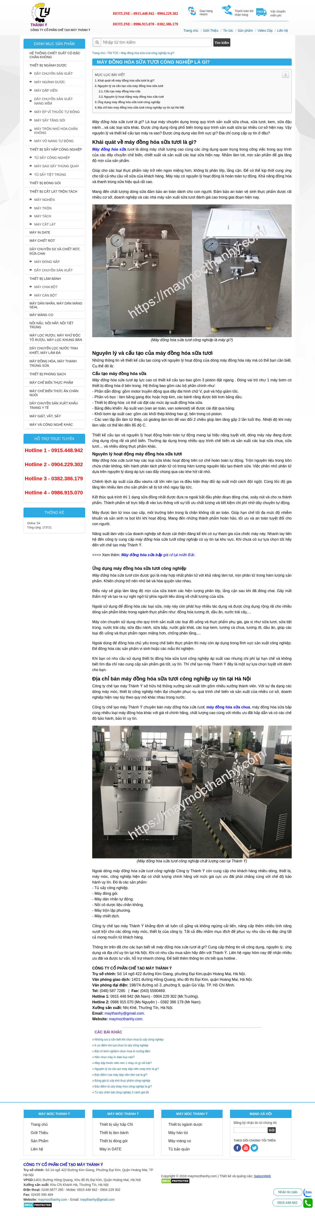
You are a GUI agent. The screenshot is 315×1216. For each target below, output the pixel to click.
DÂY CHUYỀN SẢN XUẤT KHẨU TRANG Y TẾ (54, 405)
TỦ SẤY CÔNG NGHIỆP (52, 158)
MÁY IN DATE (40, 232)
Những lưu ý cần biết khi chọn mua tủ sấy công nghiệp (129, 1039)
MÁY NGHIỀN (44, 200)
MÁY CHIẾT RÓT (42, 240)
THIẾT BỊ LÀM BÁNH (45, 279)
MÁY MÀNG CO (41, 315)
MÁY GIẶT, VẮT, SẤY (45, 416)
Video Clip (265, 30)
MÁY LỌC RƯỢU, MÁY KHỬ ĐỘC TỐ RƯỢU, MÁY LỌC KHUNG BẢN (56, 337)
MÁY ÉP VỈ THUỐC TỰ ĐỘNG (57, 112)
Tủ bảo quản (179, 1149)
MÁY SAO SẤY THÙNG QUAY (56, 166)
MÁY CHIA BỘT (46, 287)
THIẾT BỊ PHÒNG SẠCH (48, 374)
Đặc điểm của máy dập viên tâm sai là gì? (121, 1074)
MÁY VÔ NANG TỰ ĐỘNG (54, 141)
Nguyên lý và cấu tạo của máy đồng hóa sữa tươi (130, 86)
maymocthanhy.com (52, 1199)
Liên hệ (282, 30)
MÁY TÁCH (42, 216)
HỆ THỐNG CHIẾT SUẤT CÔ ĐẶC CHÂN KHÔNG (55, 55)
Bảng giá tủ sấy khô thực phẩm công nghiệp (122, 1080)
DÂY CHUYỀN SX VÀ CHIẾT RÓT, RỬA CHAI (55, 251)
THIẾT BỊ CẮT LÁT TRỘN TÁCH (53, 191)
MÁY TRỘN (43, 208)
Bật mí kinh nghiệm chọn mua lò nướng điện (123, 1051)
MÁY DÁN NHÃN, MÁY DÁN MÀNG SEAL (56, 305)
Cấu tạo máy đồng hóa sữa (122, 91)
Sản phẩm (245, 30)
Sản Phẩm (39, 1141)
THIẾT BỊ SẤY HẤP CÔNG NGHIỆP (56, 149)
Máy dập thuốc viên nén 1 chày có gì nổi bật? (123, 1063)
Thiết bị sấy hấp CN (116, 1124)
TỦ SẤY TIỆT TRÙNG (50, 174)
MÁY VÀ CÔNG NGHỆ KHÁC (51, 424)
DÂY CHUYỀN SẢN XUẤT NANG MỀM (53, 101)
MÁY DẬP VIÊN (46, 90)
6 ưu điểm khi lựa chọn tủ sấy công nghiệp (121, 1045)
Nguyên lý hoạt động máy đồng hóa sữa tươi (134, 96)
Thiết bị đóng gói (114, 1141)
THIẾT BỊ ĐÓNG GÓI (45, 183)
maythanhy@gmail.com (97, 1199)
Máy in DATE (110, 1149)
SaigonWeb (262, 1176)
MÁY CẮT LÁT (45, 224)
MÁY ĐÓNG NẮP (47, 262)
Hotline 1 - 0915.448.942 (54, 450)
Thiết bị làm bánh (114, 1133)
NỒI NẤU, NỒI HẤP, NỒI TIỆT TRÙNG (52, 325)
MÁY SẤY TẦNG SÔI (49, 120)
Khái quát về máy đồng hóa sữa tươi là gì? (126, 80)
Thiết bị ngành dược (185, 1124)
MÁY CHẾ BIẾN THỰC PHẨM (51, 382)
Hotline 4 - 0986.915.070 (54, 493)
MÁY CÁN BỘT (45, 295)
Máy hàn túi (178, 1133)
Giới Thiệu (211, 30)
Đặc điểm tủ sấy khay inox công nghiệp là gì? (123, 1086)
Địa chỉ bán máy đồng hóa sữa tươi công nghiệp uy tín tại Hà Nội (141, 107)
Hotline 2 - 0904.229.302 (54, 464)
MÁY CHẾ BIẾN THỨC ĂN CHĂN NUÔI (54, 393)
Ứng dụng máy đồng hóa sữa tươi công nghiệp (129, 102)
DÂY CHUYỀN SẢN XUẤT (53, 73)
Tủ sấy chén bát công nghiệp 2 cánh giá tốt (122, 1092)
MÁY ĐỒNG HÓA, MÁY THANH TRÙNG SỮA (53, 363)
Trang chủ (191, 30)
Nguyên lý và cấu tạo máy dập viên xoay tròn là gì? (127, 1069)
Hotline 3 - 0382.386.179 (54, 478)
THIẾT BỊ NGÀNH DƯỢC (48, 65)
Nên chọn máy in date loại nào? (115, 1057)
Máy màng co (179, 1141)
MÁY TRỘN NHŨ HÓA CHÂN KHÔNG (56, 131)
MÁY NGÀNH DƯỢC (49, 82)
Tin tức (228, 30)
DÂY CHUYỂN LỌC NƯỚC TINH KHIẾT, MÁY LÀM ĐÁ (54, 350)
